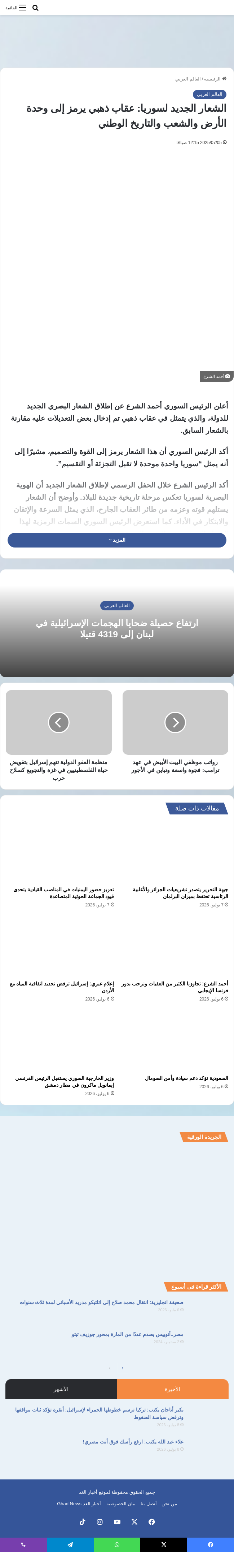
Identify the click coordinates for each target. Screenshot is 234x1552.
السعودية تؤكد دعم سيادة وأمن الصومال (186, 1078)
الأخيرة (172, 1389)
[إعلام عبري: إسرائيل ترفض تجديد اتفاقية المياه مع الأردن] (60, 946)
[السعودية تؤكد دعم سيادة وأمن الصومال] (174, 1040)
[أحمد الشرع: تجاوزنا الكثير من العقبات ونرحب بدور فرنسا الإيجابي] (174, 946)
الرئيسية (215, 79)
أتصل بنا (149, 1503)
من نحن (169, 1503)
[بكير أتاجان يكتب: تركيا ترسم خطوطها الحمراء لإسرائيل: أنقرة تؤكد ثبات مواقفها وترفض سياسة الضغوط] (209, 1419)
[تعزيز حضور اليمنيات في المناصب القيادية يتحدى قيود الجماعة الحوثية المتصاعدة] (60, 852)
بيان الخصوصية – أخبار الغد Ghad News (96, 1503)
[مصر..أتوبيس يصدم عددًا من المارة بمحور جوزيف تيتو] (209, 1344)
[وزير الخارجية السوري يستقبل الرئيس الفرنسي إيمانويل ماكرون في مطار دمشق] (60, 1040)
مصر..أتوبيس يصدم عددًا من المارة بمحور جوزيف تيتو (128, 1334)
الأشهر (61, 1389)
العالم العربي (188, 79)
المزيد (117, 540)
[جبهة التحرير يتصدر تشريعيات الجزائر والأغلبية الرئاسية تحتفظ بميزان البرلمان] (174, 852)
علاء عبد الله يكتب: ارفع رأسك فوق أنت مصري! (133, 1442)
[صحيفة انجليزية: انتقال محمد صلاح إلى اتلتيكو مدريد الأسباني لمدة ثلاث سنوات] (209, 1312)
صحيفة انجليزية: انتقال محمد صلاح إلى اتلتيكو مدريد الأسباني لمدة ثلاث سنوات (101, 1302)
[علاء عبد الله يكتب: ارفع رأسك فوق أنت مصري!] (209, 1451)
